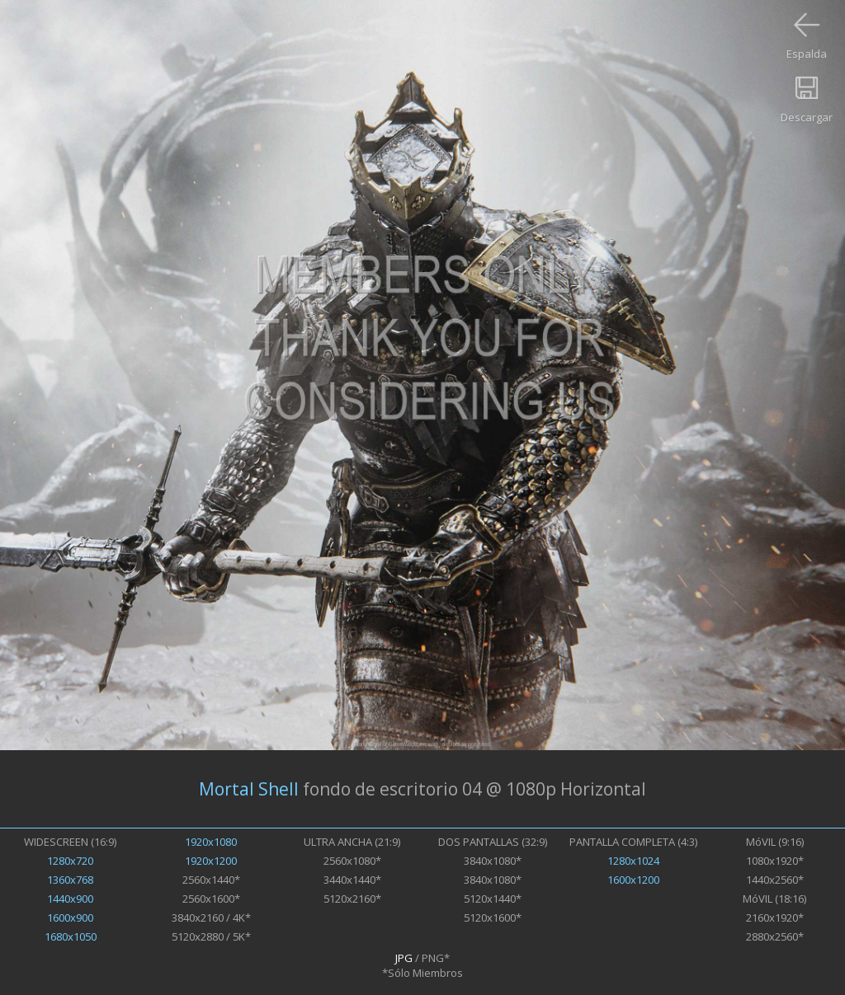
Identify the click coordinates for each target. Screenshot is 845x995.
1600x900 (70, 917)
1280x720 (70, 860)
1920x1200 (211, 860)
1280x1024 (633, 860)
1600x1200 (633, 879)
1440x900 (70, 898)
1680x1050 (71, 936)
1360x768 (70, 879)
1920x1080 (211, 841)
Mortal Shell (249, 788)
